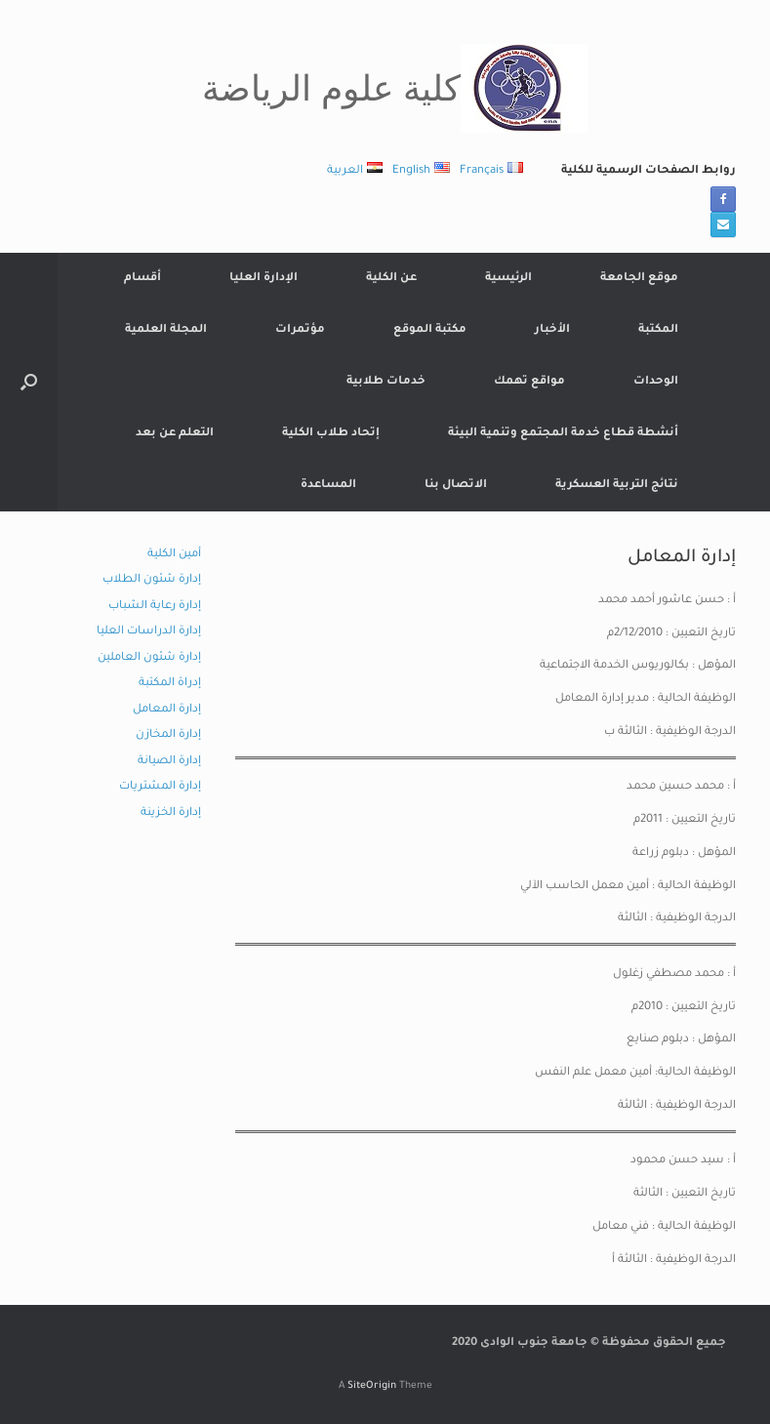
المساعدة (328, 485)
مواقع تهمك (529, 382)
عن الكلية (391, 278)
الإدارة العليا (263, 278)
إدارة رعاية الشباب (154, 606)
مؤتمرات (300, 330)
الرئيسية (508, 278)
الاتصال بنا (456, 485)
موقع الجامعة (639, 278)
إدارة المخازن (168, 735)
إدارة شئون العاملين (149, 658)
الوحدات (655, 382)
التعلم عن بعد (175, 433)
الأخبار (552, 330)
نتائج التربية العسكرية (616, 485)
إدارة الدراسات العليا (149, 632)
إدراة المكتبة (170, 683)
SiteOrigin (371, 1386)
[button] (29, 382)
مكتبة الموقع (429, 330)
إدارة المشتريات (160, 787)
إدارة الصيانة (169, 761)
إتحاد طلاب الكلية (331, 433)
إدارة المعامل (167, 710)
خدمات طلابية (386, 382)
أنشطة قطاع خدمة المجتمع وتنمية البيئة (563, 433)
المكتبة (658, 330)
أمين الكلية (174, 555)
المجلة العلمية (166, 330)
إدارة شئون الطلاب (151, 580)
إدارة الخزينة (171, 813)
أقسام (142, 278)
